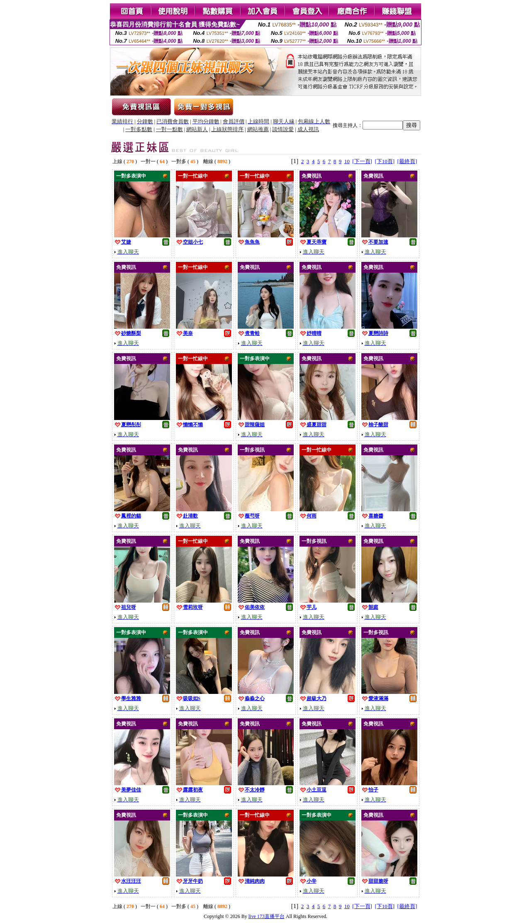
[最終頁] (407, 161)
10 (347, 161)
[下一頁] (362, 161)
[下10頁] (385, 161)
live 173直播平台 (266, 916)
